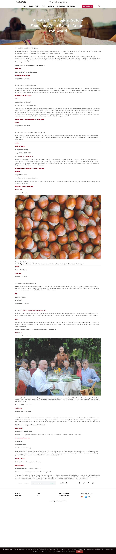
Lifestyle (51, 6)
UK (16, 294)
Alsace (17, 99)
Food (43, 6)
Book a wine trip (87, 6)
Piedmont (18, 189)
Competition (60, 6)
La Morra (18, 171)
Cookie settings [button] (72, 551)
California (18, 332)
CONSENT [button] (79, 551)
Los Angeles (19, 428)
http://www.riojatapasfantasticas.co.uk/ (33, 310)
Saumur (17, 122)
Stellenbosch (19, 465)
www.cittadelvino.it (26, 156)
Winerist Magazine (58, 2)
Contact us (18, 495)
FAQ (38, 495)
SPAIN (17, 266)
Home (24, 6)
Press (16, 498)
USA (16, 319)
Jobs (38, 493)
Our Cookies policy (41, 549)
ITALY (17, 143)
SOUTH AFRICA (20, 458)
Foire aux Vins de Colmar (23, 95)
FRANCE (18, 69)
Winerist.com (63, 501)
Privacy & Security (64, 495)
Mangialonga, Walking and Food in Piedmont (29, 168)
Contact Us (71, 6)
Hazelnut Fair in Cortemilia (24, 186)
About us (17, 493)
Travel (31, 6)
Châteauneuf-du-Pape (22, 75)
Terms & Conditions (64, 493)
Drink (37, 6)
